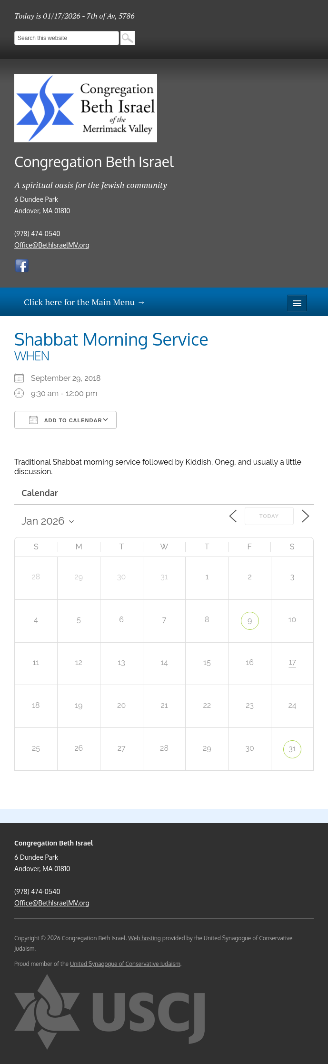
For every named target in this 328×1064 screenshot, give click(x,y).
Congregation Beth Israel (93, 161)
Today (269, 516)
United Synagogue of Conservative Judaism (125, 963)
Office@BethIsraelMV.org (51, 245)
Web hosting (144, 938)
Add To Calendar (65, 420)
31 (292, 748)
